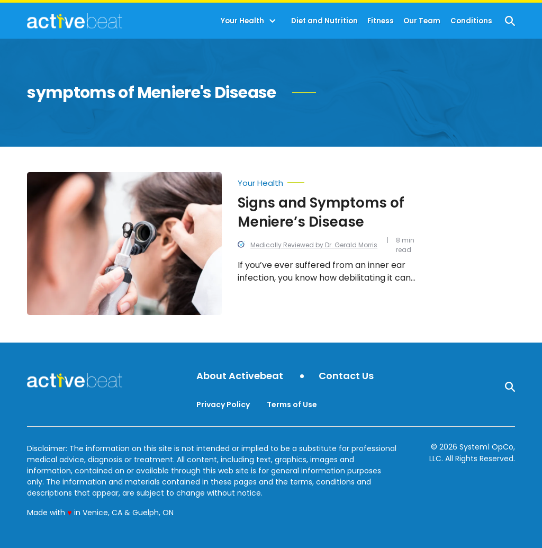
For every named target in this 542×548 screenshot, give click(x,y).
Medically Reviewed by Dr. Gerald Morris (313, 244)
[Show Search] (510, 21)
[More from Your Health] (327, 180)
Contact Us (346, 376)
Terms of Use (292, 404)
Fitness (380, 21)
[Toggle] (272, 21)
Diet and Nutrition (324, 21)
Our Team (421, 21)
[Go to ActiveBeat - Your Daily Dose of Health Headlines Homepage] (74, 20)
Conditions (471, 21)
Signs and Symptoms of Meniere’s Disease (321, 212)
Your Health (242, 21)
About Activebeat (239, 376)
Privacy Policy (223, 404)
